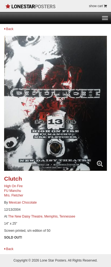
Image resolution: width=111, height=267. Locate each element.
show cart (98, 6)
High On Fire (13, 186)
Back (8, 29)
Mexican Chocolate (23, 202)
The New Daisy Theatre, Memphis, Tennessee (41, 216)
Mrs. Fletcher (13, 195)
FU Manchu (12, 191)
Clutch (13, 178)
